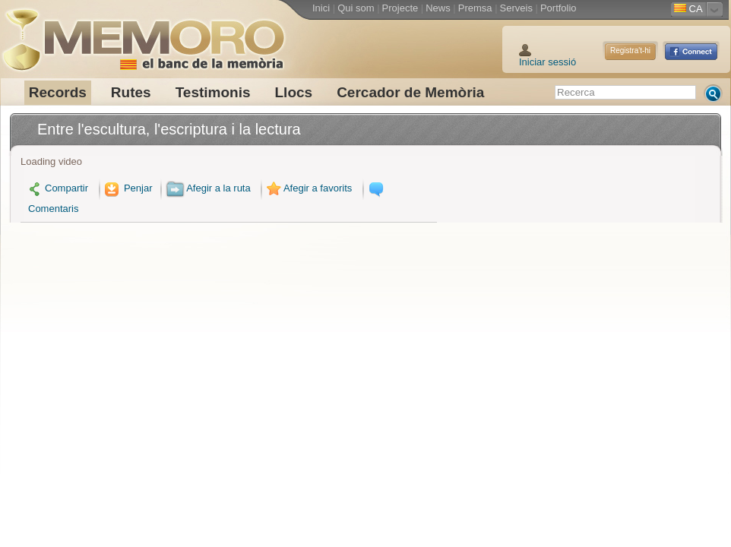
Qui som (355, 8)
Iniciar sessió (547, 62)
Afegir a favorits (308, 188)
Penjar (127, 188)
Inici (321, 8)
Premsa (475, 8)
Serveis (516, 8)
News (438, 8)
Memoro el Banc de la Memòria (143, 34)
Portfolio (558, 8)
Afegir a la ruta (208, 188)
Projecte (400, 8)
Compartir (58, 188)
